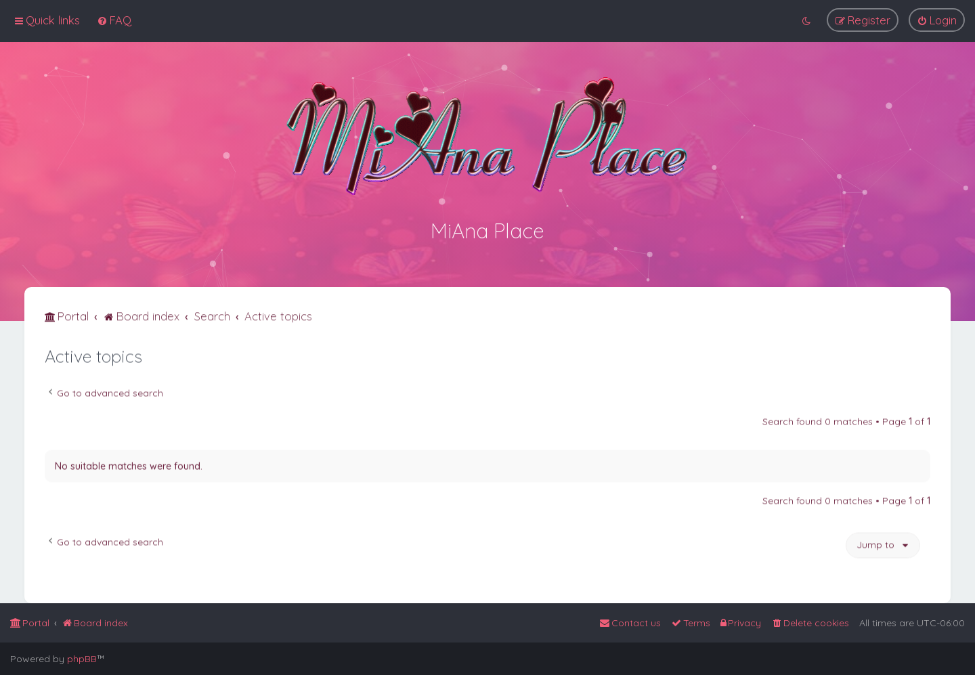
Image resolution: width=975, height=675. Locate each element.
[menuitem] (114, 19)
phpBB (82, 659)
